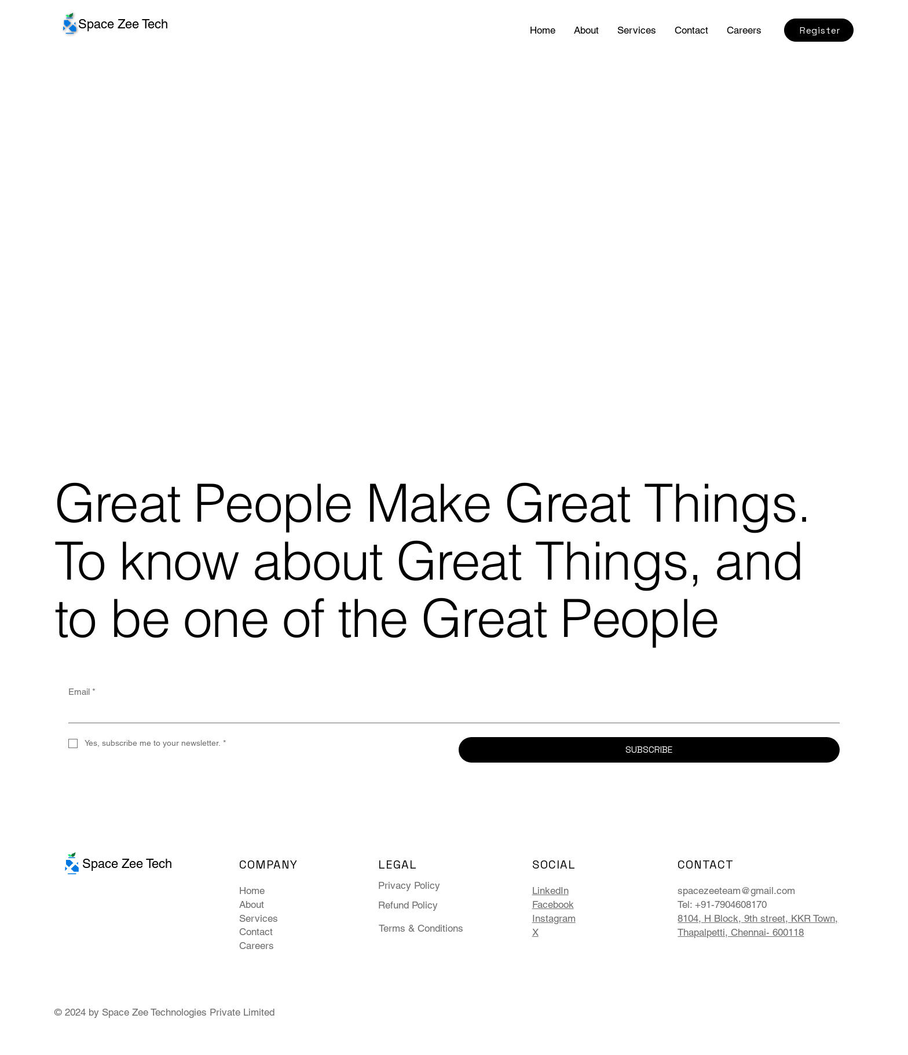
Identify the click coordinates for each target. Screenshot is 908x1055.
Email (82, 692)
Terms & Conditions (421, 928)
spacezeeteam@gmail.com (736, 890)
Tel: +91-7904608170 (722, 904)
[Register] (819, 30)
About (251, 904)
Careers (256, 945)
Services (258, 918)
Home (252, 890)
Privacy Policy (409, 885)
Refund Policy (408, 905)
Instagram (554, 918)
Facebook (553, 904)
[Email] (450, 712)
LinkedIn (550, 890)
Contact (256, 931)
